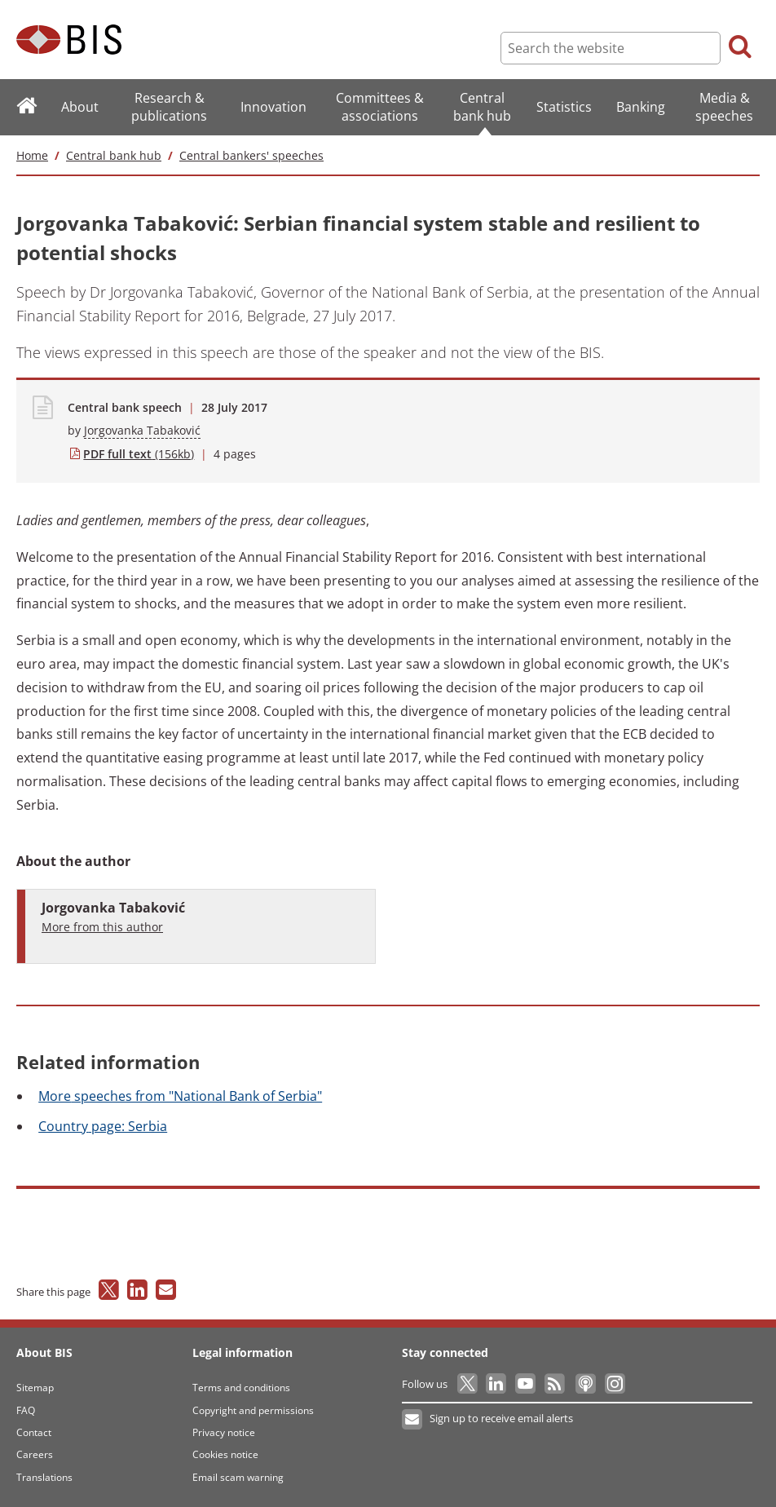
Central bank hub (113, 155)
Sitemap (35, 1387)
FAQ (25, 1410)
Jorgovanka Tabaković (142, 430)
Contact (33, 1432)
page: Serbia (102, 1126)
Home (32, 155)
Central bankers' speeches (251, 155)
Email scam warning (238, 1477)
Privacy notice (223, 1432)
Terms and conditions (241, 1387)
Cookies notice (225, 1454)
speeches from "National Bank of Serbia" (180, 1096)
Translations (44, 1477)
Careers (34, 1454)
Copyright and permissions (253, 1410)
